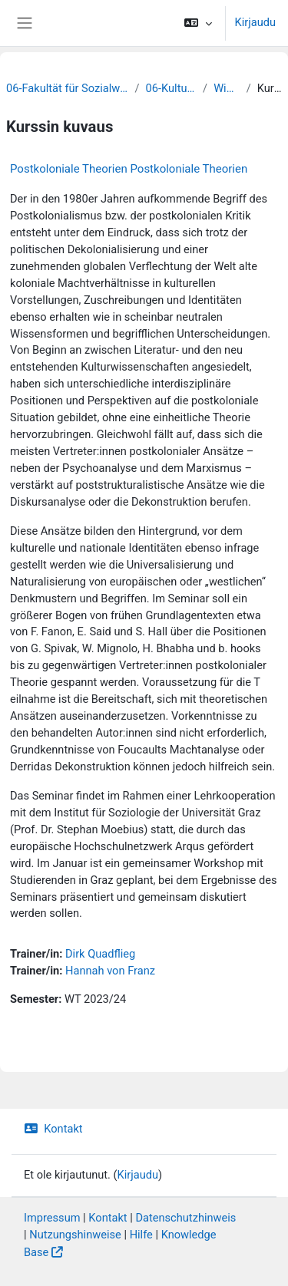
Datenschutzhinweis (185, 1218)
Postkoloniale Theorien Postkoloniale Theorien (128, 169)
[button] (197, 23)
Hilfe (141, 1234)
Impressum (52, 1218)
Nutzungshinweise (75, 1234)
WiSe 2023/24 (227, 88)
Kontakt (53, 1129)
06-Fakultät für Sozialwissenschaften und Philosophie (67, 88)
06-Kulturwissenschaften (171, 88)
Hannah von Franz (110, 971)
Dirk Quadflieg (100, 954)
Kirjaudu (255, 22)
